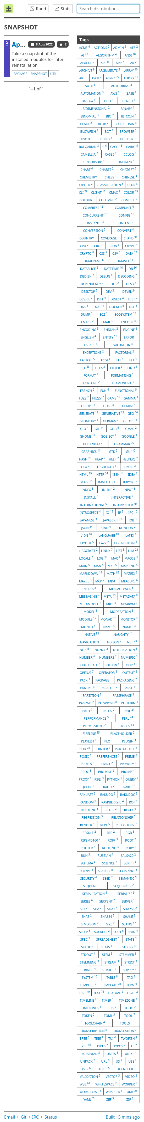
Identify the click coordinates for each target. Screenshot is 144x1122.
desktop (89, 291)
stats (107, 946)
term (131, 984)
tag (131, 977)
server (128, 901)
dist (132, 298)
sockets (102, 931)
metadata (129, 596)
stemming (89, 962)
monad (108, 619)
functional (126, 390)
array (131, 70)
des (115, 283)
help (114, 459)
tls (112, 1007)
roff (113, 840)
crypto (87, 253)
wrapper (114, 1091)
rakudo (107, 794)
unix (130, 1053)
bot (109, 131)
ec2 (103, 314)
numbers (108, 657)
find (132, 367)
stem (107, 954)
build (106, 138)
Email (9, 1117)
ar (133, 62)
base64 (88, 100)
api (105, 62)
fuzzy (98, 398)
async (112, 77)
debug (106, 276)
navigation (90, 641)
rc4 (133, 802)
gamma (131, 398)
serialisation (94, 893)
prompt (128, 771)
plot (109, 741)
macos (130, 558)
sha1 (112, 908)
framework (123, 382)
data (131, 253)
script (130, 862)
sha (97, 908)
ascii (96, 77)
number (87, 657)
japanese (88, 519)
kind (106, 527)
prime (131, 756)
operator (108, 672)
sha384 (107, 916)
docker (116, 306)
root (130, 840)
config (126, 215)
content (125, 222)
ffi (120, 359)
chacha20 (124, 161)
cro (98, 245)
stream (111, 962)
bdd (108, 100)
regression (92, 817)
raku (129, 786)
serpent (107, 901)
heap (100, 459)
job (132, 519)
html (85, 474)
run (85, 855)
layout (87, 542)
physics (126, 725)
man (99, 565)
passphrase (123, 695)
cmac (114, 192)
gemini (129, 405)
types (102, 1045)
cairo (132, 146)
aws (114, 93)
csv (116, 253)
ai (84, 55)
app (120, 62)
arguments (109, 70)
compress (93, 207)
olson (113, 664)
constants (94, 222)
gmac (131, 428)
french (87, 390)
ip (120, 512)
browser (127, 131)
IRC (35, 1117)
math (113, 573)
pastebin (129, 702)
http (102, 474)
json (86, 527)
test (84, 992)
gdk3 (108, 405)
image (86, 481)
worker (129, 1084)
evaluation (122, 344)
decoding (127, 276)
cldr (133, 184)
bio (110, 116)
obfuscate (90, 664)
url (105, 1061)
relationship (123, 817)
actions (101, 47)
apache (87, 62)
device (85, 298)
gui (130, 451)
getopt (130, 420)
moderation (121, 611)
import (130, 481)
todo (130, 1007)
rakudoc (128, 794)
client (98, 192)
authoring (121, 85)
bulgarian (89, 146)
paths (108, 710)
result (89, 832)
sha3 (86, 916)
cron (113, 245)
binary (127, 108)
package (20, 73)
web (85, 1084)
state (131, 939)
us (119, 1061)
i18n (118, 474)
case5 (111, 154)
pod (84, 748)
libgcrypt (88, 550)
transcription (93, 1030)
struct (109, 969)
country (87, 237)
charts (106, 169)
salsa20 (128, 855)
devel (128, 291)
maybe (85, 580)
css (103, 253)
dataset (125, 260)
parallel (109, 687)
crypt (131, 245)
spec (85, 939)
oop (131, 664)
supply (129, 969)
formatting (122, 375)
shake (129, 916)
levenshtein (125, 542)
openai (86, 672)
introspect (90, 512)
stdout (88, 954)
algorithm (106, 55)
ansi (130, 55)
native (92, 634)
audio (130, 77)
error (130, 337)
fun (104, 390)
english (88, 337)
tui (112, 1038)
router (88, 847)
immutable (108, 481)
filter (116, 367)
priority (128, 763)
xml (132, 1091)
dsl (133, 306)
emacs (87, 321)
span (133, 931)
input (129, 489)
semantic (128, 878)
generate (88, 413)
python (114, 779)
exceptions (93, 352)
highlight (107, 466)
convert (125, 230)
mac (115, 558)
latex (130, 535)
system (89, 977)
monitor (129, 619)
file (85, 367)
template (111, 984)
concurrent (95, 215)
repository (126, 824)
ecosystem (125, 314)
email (107, 321)
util (53, 73)
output (129, 672)
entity (110, 337)
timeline (88, 1000)
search (105, 870)
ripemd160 (91, 840)
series (86, 901)
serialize (125, 893)
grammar (124, 443)
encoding (89, 329)
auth (90, 85)
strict (130, 962)
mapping (129, 565)
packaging (127, 680)
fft (133, 359)
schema (87, 862)
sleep (84, 931)
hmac (130, 466)
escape (90, 344)
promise (106, 771)
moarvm (129, 603)
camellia (89, 154)
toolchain (95, 1023)
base (131, 93)
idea (132, 474)
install (91, 497)
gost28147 (93, 443)
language (108, 535)
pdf (130, 710)
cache (116, 146)
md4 (112, 580)
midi (111, 603)
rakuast (87, 794)
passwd (86, 702)
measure (129, 580)
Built (123, 1117)
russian (105, 855)
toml (109, 1015)
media (90, 588)
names (129, 626)
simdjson (90, 923)
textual (115, 992)
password (107, 702)
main (84, 565)
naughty (123, 634)
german (110, 420)
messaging (89, 596)
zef (110, 1099)
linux (107, 550)
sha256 (130, 908)
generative (113, 413)
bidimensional (95, 108)
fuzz (84, 398)
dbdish (87, 276)
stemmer (127, 954)
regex (130, 809)
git (99, 428)
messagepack (121, 588)
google (129, 436)
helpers (130, 459)
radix (109, 786)
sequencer (123, 885)
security (88, 878)
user (86, 1068)
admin (119, 47)
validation (90, 1076)
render (87, 824)
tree (84, 1038)
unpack (87, 1061)
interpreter (125, 504)
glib (114, 428)
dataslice (89, 268)
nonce (101, 649)
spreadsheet (107, 939)
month (88, 626)
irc (132, 512)
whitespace (106, 1084)
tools (126, 1023)
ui (134, 1045)
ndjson (114, 641)
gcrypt (88, 405)
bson (86, 138)
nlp (84, 649)
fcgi (105, 359)
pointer (102, 748)
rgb (130, 832)
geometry (88, 420)
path (87, 710)
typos (120, 1045)
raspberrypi (112, 802)
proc (86, 771)
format (91, 375)
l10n (86, 535)
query (131, 779)
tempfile (88, 984)
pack (85, 680)
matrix (130, 573)
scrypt (86, 870)
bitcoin (128, 116)
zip (130, 1099)
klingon (127, 527)
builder (128, 138)
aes (134, 47)
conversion (94, 230)
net (132, 641)
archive (87, 70)
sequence (92, 885)
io (109, 512)
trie (98, 1038)
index (87, 489)
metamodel (90, 603)
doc (98, 306)
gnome (87, 436)
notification (125, 649)
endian (111, 329)
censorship (93, 161)
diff (101, 298)
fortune (91, 382)
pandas (87, 687)
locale (86, 558)
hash (85, 459)
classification (110, 184)
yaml (88, 1099)
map (112, 565)
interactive (122, 497)
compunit (124, 207)
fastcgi (87, 359)
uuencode (126, 1068)
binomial (89, 116)
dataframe (94, 260)
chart (86, 169)
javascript (112, 519)
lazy (104, 542)
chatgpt (128, 169)
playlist (89, 741)
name (108, 626)
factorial (124, 352)
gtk (113, 451)
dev (110, 291)
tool (129, 1015)
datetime (113, 268)
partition (92, 695)
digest (117, 298)
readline (89, 809)
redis (111, 809)
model (90, 611)
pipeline (91, 733)
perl (127, 718)
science (109, 862)
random (88, 802)
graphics (91, 451)
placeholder (122, 733)
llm (133, 550)
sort (119, 931)
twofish (129, 1038)
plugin (129, 741)
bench (128, 100)
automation (92, 93)
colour (86, 199)
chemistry (89, 177)
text (98, 992)
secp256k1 (127, 870)
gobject (108, 436)
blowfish (89, 131)
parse (130, 687)
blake (86, 123)
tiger (132, 992)
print (107, 763)
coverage (110, 237)
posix (85, 756)
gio (84, 428)
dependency (92, 283)
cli (83, 192)
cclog (130, 154)
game (113, 398)
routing (110, 847)
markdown (90, 573)
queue (87, 786)
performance (96, 718)
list (120, 550)
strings (88, 969)
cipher (85, 184)
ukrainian (90, 1053)
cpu (84, 245)
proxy (85, 779)
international (93, 504)
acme (84, 47)
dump (86, 314)
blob (103, 123)
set (83, 908)
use (133, 1061)
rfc (111, 832)
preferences (108, 756)
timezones (91, 1007)
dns (84, 306)
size (110, 923)
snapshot (39, 73)
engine (130, 329)
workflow (90, 1091)
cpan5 (130, 237)
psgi (99, 779)
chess (110, 177)
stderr (129, 946)
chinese (129, 177)
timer (108, 1000)
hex (85, 466)
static (87, 946)
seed (108, 878)
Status (51, 1117)
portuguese (126, 748)
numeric (129, 657)
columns (108, 199)
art (83, 77)
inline (108, 489)
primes (87, 763)
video (131, 1076)
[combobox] (108, 8)
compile (129, 199)
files (100, 367)
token (88, 1015)
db (133, 268)
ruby (131, 847)
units (112, 1053)
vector (113, 1076)
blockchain (126, 123)
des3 (131, 283)
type (85, 1045)
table (112, 977)
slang (129, 923)
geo (133, 413)
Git (23, 1117)
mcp (99, 580)
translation (125, 1030)
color (131, 192)
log (102, 558)
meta (110, 596)
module (87, 619)
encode (128, 321)
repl (105, 824)
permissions (94, 725)
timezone (128, 1000)
